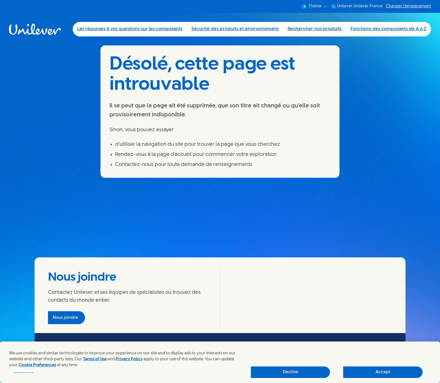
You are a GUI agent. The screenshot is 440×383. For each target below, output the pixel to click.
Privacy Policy (129, 359)
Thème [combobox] (314, 6)
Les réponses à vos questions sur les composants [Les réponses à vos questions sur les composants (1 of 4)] (129, 29)
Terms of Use (95, 359)
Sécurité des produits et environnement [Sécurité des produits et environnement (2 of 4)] (235, 29)
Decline (290, 372)
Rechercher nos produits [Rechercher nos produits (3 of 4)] (315, 29)
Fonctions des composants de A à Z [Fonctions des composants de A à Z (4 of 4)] (388, 29)
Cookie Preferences (37, 365)
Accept (382, 372)
